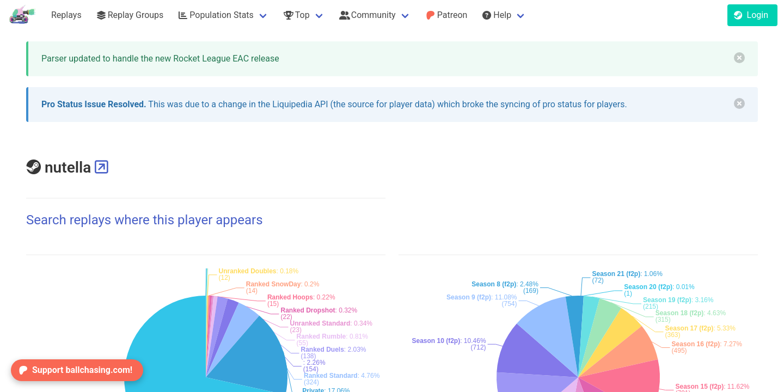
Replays (66, 15)
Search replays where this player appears (144, 220)
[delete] (739, 57)
